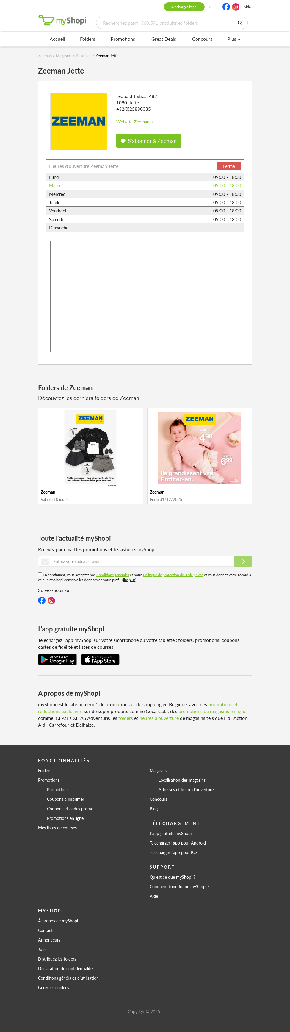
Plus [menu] (233, 38)
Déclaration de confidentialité (65, 968)
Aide (247, 6)
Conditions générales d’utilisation (68, 978)
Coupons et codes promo (70, 808)
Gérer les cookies (53, 987)
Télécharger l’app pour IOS (174, 852)
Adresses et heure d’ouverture (186, 789)
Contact (45, 930)
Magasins (158, 770)
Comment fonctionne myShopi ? (179, 886)
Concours (202, 38)
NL (211, 6)
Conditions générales (112, 574)
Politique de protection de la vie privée (173, 574)
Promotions (123, 38)
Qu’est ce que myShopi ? (172, 877)
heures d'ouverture (159, 717)
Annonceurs (49, 940)
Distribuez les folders (57, 959)
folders (125, 717)
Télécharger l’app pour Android (178, 843)
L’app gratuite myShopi (171, 833)
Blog (154, 808)
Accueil (57, 38)
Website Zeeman (135, 121)
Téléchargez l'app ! (184, 6)
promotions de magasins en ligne (212, 711)
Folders (87, 38)
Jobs (42, 949)
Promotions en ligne (65, 818)
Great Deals (163, 38)
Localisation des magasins (182, 780)
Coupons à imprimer (65, 799)
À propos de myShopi (58, 921)
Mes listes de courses (57, 828)
